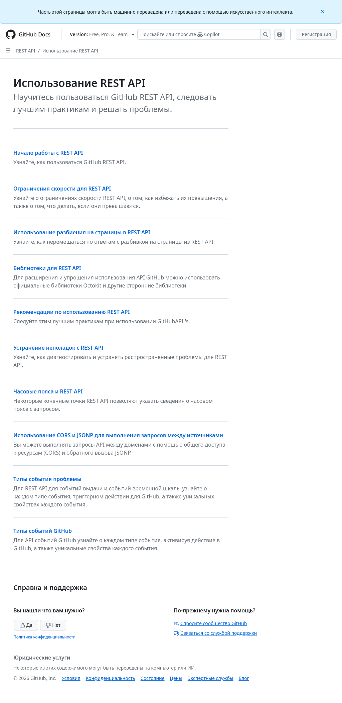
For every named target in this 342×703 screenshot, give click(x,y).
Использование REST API (70, 50)
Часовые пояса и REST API (47, 391)
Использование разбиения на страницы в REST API (81, 232)
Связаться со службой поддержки (215, 633)
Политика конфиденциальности (44, 637)
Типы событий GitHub (42, 531)
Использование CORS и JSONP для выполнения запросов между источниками (118, 435)
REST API (25, 50)
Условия (71, 678)
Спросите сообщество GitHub (210, 623)
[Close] (323, 11)
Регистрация (316, 34)
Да (26, 625)
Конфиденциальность (110, 678)
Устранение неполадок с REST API (58, 347)
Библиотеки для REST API (47, 268)
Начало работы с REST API (48, 152)
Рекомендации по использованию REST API (71, 312)
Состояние (153, 678)
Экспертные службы (210, 678)
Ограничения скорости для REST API (62, 188)
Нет (53, 625)
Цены (176, 678)
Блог (243, 678)
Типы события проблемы (47, 479)
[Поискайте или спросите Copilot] (204, 34)
